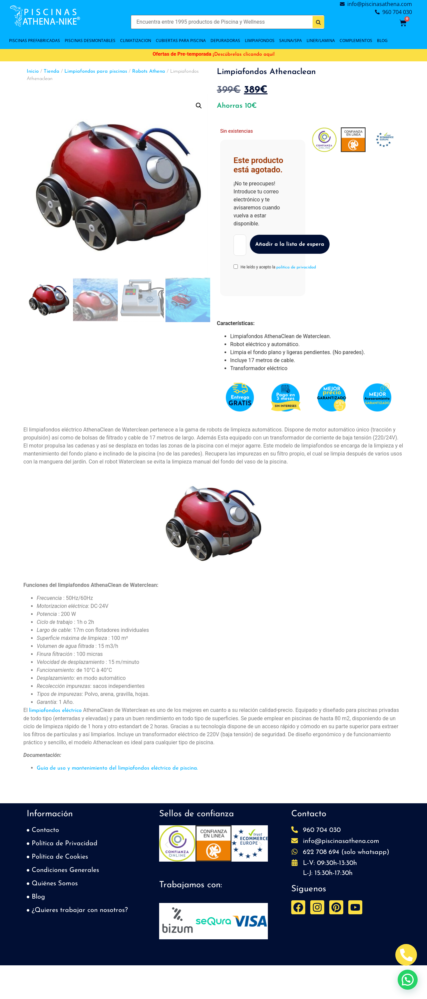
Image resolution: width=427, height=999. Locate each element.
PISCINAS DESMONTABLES (90, 40)
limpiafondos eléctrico (55, 710)
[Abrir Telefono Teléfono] (406, 955)
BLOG (382, 40)
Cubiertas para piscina (181, 40)
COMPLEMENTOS (356, 40)
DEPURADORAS (225, 40)
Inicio (33, 71)
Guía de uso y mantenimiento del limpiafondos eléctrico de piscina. (117, 768)
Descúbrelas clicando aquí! (244, 54)
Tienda (51, 71)
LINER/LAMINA (321, 40)
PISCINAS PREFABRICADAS (34, 40)
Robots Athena (148, 71)
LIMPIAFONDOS (260, 40)
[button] (199, 106)
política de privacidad (296, 267)
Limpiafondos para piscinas (95, 71)
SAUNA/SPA (290, 40)
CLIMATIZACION (135, 40)
